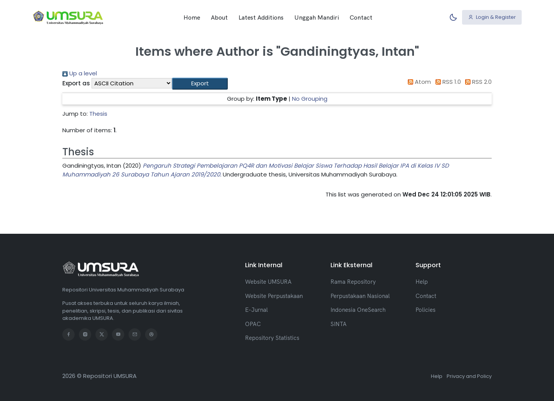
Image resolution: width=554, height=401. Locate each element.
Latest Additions (261, 17)
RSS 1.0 (446, 82)
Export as (76, 83)
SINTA (338, 324)
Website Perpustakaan (274, 296)
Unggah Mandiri (316, 17)
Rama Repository (353, 281)
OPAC (253, 324)
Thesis (98, 114)
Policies (426, 309)
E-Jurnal (256, 309)
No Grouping (309, 99)
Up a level (79, 73)
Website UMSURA (268, 281)
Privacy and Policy (469, 376)
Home (192, 17)
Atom (418, 82)
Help (422, 281)
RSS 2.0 (477, 82)
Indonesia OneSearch (357, 309)
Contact (361, 17)
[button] (200, 84)
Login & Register (492, 17)
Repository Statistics (272, 337)
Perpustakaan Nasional (360, 296)
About (219, 17)
